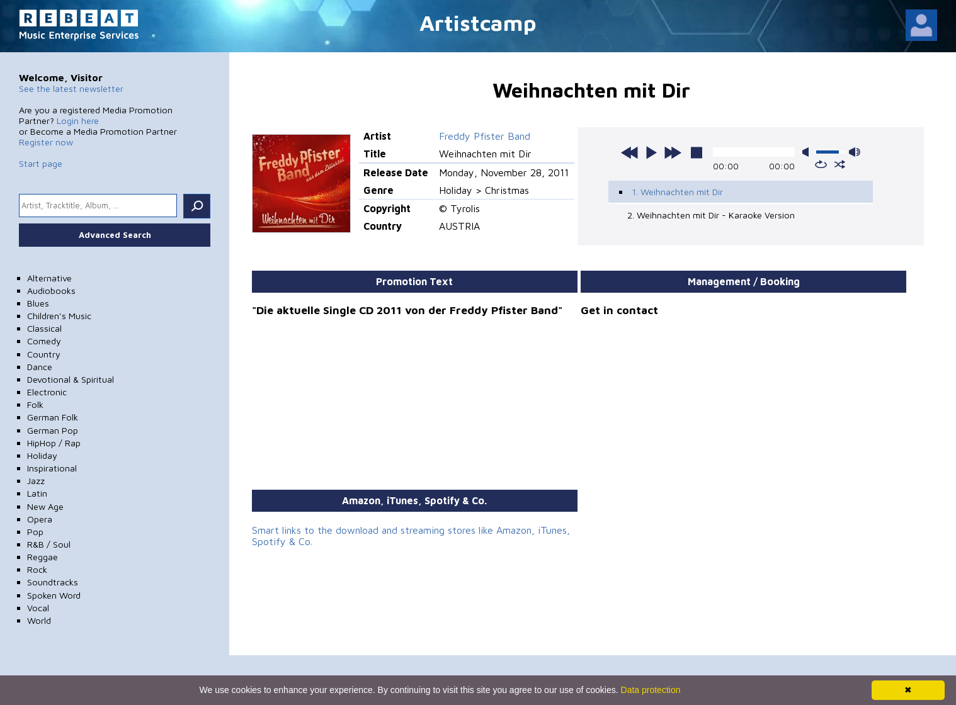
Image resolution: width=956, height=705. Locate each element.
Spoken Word (54, 595)
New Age (45, 506)
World (39, 620)
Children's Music (59, 315)
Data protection (651, 690)
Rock (37, 569)
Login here (78, 120)
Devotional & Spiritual (70, 379)
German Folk (52, 417)
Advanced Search (115, 235)
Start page (40, 163)
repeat (821, 164)
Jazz (36, 480)
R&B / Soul (49, 544)
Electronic (47, 391)
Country (43, 354)
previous (630, 152)
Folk (35, 404)
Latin (37, 493)
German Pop (52, 430)
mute (808, 152)
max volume (854, 152)
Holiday (42, 455)
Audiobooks (51, 290)
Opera (39, 519)
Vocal (38, 607)
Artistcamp (478, 22)
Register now (46, 142)
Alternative (49, 278)
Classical (44, 328)
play (651, 152)
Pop (35, 531)
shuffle (840, 164)
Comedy (44, 341)
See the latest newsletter (71, 88)
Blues (38, 303)
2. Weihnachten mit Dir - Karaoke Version (711, 215)
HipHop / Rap (54, 442)
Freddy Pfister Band (484, 136)
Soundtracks (52, 582)
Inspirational (52, 468)
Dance (39, 366)
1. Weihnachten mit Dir (677, 191)
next (672, 152)
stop (696, 152)
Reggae (42, 556)
